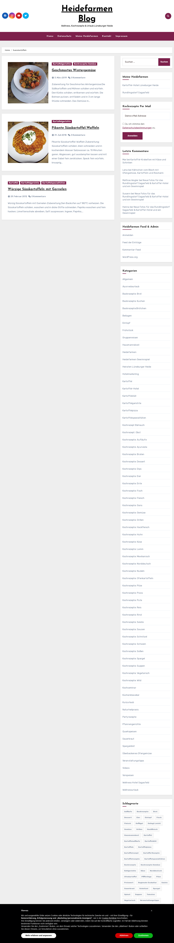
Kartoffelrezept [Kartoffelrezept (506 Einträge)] (131, 853)
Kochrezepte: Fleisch (133, 498)
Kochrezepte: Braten (133, 454)
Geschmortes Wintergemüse (74, 70)
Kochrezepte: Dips (132, 469)
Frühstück (128, 330)
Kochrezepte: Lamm (133, 549)
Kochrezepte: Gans (132, 505)
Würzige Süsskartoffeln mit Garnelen (37, 189)
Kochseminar (129, 687)
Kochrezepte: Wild (132, 680)
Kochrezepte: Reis (132, 607)
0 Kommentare (78, 78)
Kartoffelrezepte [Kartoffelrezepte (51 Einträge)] (132, 859)
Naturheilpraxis (131, 709)
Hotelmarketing (131, 374)
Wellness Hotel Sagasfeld (136, 782)
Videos (126, 768)
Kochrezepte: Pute (132, 600)
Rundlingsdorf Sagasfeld (136, 92)
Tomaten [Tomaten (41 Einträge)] (151, 894)
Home (50, 36)
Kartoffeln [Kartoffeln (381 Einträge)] (128, 847)
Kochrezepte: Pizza (133, 593)
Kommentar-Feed (132, 249)
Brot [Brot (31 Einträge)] (155, 812)
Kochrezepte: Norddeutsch (137, 563)
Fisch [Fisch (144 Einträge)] (159, 817)
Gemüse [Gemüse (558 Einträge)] (128, 829)
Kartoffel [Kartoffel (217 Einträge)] (148, 835)
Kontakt (106, 36)
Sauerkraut (128, 738)
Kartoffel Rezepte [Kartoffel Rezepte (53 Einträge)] (151, 853)
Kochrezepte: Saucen (134, 629)
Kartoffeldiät (130, 396)
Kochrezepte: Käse (132, 542)
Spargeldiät (129, 746)
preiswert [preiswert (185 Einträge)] (128, 883)
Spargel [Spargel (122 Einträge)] (156, 888)
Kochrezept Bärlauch (134, 425)
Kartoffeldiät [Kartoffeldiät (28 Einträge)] (151, 841)
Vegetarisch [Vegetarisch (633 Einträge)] (129, 900)
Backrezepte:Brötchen (134, 308)
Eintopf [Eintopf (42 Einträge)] (148, 817)
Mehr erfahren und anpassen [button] (39, 935)
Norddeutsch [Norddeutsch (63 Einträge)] (156, 871)
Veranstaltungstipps (133, 760)
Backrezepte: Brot (132, 293)
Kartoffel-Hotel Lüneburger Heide (140, 85)
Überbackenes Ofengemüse (137, 753)
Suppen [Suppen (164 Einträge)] (138, 894)
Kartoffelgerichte (62, 64)
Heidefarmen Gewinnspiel (136, 359)
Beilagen (127, 315)
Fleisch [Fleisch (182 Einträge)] (127, 823)
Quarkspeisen (130, 731)
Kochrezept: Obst (132, 432)
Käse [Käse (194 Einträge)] (143, 871)
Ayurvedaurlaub (131, 286)
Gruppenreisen (130, 337)
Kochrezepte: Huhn (133, 534)
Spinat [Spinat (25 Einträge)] (127, 894)
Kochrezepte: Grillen (133, 520)
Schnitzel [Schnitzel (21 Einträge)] (143, 888)
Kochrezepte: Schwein (134, 644)
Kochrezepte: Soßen (133, 651)
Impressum (121, 36)
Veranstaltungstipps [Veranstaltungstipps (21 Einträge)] (149, 900)
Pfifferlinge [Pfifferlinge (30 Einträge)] (146, 877)
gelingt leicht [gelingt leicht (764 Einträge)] (154, 823)
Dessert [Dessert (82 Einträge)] (128, 817)
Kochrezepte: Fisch (133, 490)
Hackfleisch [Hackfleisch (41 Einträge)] (152, 829)
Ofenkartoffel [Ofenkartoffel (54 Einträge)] (130, 877)
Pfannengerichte (132, 724)
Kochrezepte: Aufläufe (135, 439)
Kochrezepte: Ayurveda (135, 447)
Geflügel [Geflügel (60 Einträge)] (139, 823)
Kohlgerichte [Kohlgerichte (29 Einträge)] (130, 871)
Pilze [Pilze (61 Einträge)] (158, 877)
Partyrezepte (129, 717)
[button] (151, 910)
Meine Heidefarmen (87, 36)
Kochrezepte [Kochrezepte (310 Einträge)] (130, 865)
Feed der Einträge (132, 242)
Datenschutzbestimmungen (137, 127)
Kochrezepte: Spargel (134, 658)
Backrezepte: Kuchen (134, 301)
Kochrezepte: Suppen (134, 666)
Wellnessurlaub (130, 790)
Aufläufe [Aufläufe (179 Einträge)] (128, 812)
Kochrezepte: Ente (132, 483)
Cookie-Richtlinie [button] (109, 918)
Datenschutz (64, 36)
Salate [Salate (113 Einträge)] (165, 883)
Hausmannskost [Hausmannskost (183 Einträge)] (131, 835)
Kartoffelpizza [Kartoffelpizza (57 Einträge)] (144, 847)
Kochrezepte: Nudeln (134, 571)
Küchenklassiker (131, 695)
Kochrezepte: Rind (132, 614)
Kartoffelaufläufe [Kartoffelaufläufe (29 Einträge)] (132, 841)
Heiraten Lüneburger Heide (137, 366)
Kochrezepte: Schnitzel (135, 636)
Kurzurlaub (128, 702)
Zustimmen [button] (143, 935)
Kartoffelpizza (130, 410)
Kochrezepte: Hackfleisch (136, 527)
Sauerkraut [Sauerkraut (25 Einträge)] (129, 888)
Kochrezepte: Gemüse (85, 64)
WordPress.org (130, 257)
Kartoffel (13, 183)
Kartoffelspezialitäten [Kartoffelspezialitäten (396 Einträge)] (154, 859)
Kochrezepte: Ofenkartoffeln (138, 578)
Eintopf (126, 323)
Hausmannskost (131, 345)
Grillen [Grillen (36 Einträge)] (139, 829)
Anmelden (128, 235)
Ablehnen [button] (124, 935)
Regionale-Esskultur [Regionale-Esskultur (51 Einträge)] (147, 883)
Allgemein (128, 279)
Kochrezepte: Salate (133, 622)
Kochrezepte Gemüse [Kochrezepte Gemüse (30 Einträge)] (150, 865)
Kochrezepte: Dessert (134, 461)
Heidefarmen (129, 352)
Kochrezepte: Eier (132, 476)
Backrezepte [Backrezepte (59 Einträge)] (142, 812)
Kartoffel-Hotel (131, 388)
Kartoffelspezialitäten (53, 183)
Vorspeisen (128, 775)
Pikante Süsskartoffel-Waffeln (75, 128)
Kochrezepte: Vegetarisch (136, 673)
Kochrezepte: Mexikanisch (136, 556)
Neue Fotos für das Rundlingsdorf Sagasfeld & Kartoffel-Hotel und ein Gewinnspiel (145, 183)
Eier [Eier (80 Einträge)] (138, 817)
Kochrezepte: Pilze (132, 585)
